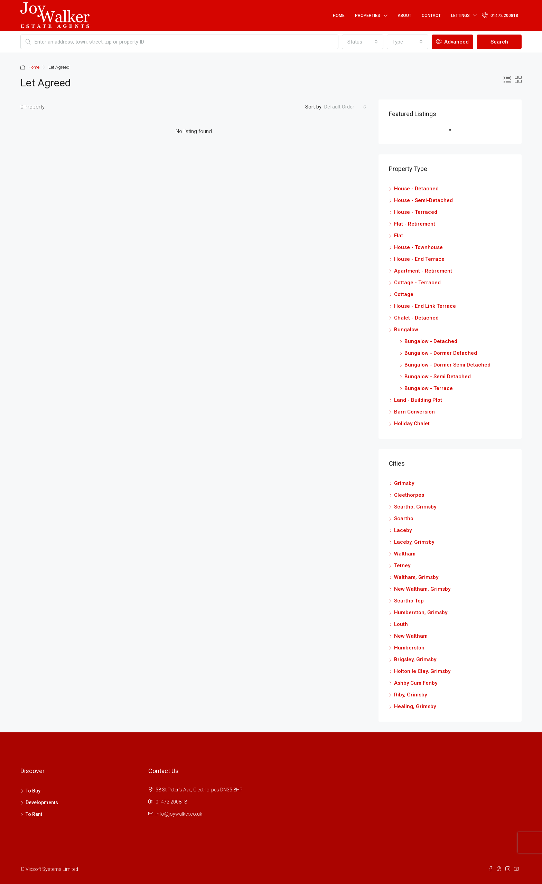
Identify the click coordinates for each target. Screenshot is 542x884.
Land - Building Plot (418, 400)
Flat (398, 235)
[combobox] (362, 42)
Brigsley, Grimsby (415, 659)
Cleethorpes (409, 495)
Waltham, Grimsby (416, 577)
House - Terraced (415, 212)
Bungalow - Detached (430, 341)
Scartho (403, 518)
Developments (42, 802)
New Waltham (411, 636)
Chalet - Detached (416, 318)
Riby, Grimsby (410, 695)
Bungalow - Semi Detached (437, 376)
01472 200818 (500, 15)
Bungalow (406, 329)
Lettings (460, 15)
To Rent (34, 814)
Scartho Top (409, 601)
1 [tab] (453, 132)
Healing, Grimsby (415, 706)
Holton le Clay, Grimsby (422, 671)
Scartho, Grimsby (415, 507)
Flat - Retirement (414, 224)
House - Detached (416, 189)
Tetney (402, 565)
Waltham (404, 554)
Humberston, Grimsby (420, 612)
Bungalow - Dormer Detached (440, 353)
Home (339, 15)
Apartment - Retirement (423, 271)
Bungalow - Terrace (428, 388)
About (404, 15)
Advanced (452, 42)
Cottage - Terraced (417, 282)
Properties (367, 15)
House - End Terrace (419, 259)
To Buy (33, 790)
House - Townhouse (418, 247)
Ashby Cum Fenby (415, 683)
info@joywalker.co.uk (179, 814)
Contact (431, 15)
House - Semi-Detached (423, 200)
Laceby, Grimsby (414, 542)
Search (499, 42)
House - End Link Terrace (425, 306)
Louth (401, 624)
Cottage (403, 294)
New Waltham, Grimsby (422, 589)
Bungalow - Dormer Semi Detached (447, 365)
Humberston (409, 648)
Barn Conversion (414, 412)
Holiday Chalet (412, 423)
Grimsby (404, 483)
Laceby (403, 530)
